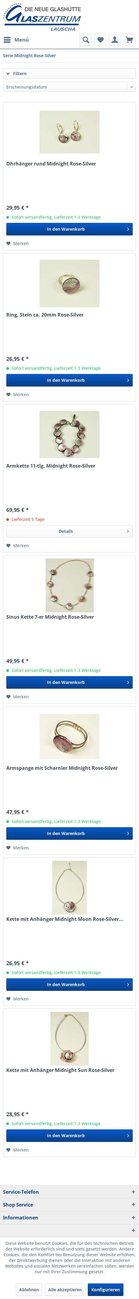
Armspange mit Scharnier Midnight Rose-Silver (62, 768)
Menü (16, 39)
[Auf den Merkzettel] (17, 243)
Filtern (16, 73)
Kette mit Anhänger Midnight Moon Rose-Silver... (64, 919)
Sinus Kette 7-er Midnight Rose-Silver (50, 617)
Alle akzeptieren (65, 1289)
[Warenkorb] (129, 40)
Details (94, 530)
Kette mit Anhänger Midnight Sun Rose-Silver (60, 1070)
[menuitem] (16, 40)
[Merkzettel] (100, 40)
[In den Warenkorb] (69, 229)
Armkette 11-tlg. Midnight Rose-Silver (50, 466)
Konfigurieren (105, 1289)
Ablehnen (29, 1289)
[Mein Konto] (115, 40)
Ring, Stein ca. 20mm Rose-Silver (45, 315)
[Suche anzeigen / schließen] (85, 40)
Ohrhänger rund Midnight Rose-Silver (51, 164)
